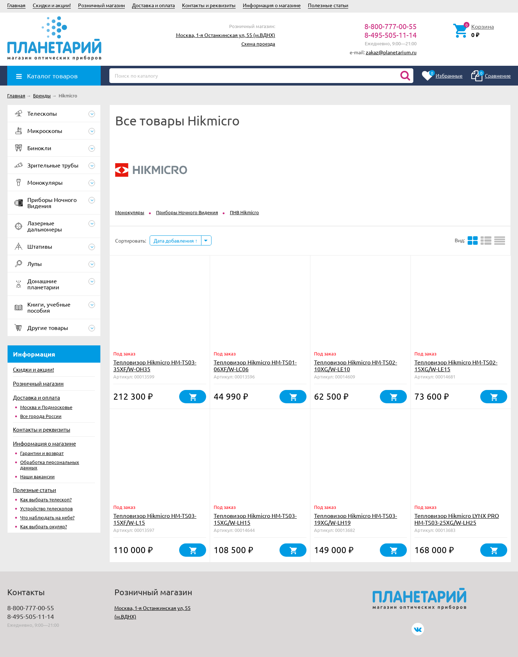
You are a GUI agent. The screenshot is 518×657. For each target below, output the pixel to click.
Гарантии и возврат (42, 453)
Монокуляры (129, 212)
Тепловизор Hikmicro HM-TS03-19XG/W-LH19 (355, 519)
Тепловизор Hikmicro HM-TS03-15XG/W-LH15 (255, 519)
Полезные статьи (328, 5)
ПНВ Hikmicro (244, 212)
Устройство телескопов (46, 508)
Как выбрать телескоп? (46, 499)
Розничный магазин (101, 5)
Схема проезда (258, 44)
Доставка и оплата (153, 5)
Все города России (41, 416)
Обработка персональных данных (49, 464)
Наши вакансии (37, 476)
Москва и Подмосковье (46, 407)
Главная (16, 5)
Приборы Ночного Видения (187, 212)
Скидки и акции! (52, 5)
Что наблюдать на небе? (47, 517)
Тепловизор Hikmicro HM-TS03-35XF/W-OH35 (154, 365)
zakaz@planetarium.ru (391, 52)
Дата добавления (175, 240)
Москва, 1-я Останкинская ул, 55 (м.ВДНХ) (225, 35)
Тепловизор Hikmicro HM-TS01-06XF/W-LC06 (255, 365)
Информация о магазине (272, 5)
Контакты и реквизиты (209, 5)
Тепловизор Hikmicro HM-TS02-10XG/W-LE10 (355, 365)
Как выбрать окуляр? (43, 526)
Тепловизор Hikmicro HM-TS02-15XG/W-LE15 (455, 365)
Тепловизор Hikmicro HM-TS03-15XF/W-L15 (154, 519)
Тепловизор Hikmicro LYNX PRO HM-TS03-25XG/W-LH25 (456, 519)
